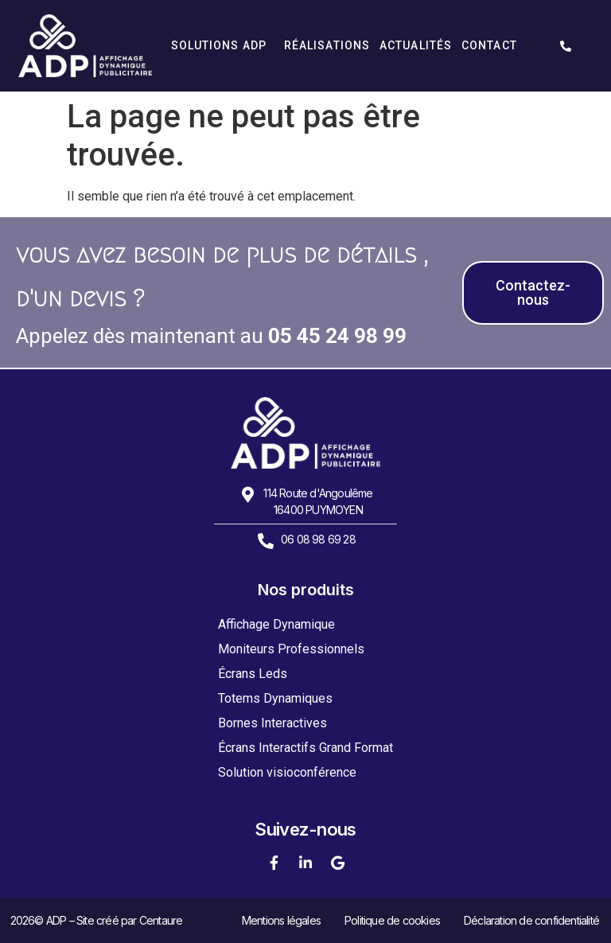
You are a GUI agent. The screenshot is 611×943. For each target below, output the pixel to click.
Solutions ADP (222, 46)
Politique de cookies (392, 920)
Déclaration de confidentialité (531, 920)
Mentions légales (281, 920)
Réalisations (327, 45)
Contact (489, 45)
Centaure (161, 920)
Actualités (415, 45)
